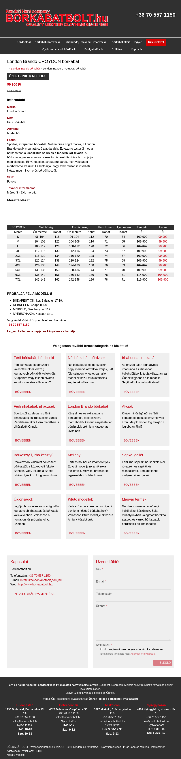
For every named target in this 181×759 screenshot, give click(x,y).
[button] (20, 88)
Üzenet (6, 262)
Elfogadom (9, 471)
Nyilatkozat (9, 290)
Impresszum (153, 441)
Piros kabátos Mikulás (132, 441)
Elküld (6, 307)
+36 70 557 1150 (28, 173)
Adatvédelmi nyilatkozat (50, 300)
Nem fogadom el (27, 471)
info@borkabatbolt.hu (24, 176)
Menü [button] (12, 79)
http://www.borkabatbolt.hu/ (24, 180)
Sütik (18, 444)
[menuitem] (15, 85)
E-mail (6, 248)
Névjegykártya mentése (15, 183)
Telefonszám (8, 255)
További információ (12, 478)
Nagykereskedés (109, 441)
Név (5, 241)
